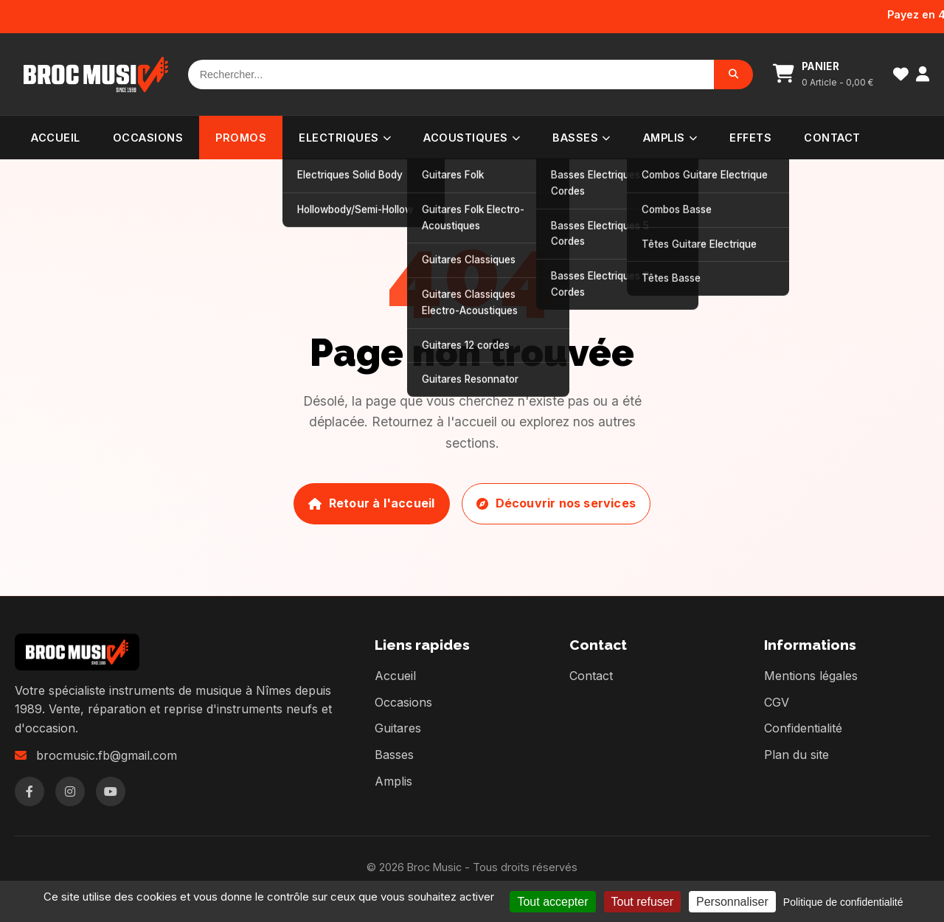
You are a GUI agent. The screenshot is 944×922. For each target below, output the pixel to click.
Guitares (398, 728)
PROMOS (240, 137)
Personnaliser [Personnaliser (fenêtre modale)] (732, 901)
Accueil (55, 137)
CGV (776, 702)
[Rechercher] (451, 74)
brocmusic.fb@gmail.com (106, 755)
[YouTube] (110, 791)
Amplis (670, 137)
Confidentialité (803, 728)
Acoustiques (471, 137)
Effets (750, 137)
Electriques (345, 137)
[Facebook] (29, 791)
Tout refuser (642, 901)
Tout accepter (552, 901)
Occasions (148, 137)
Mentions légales (811, 675)
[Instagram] (70, 791)
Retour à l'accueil (371, 503)
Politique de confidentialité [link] (843, 902)
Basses (581, 137)
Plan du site (796, 754)
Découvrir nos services (556, 503)
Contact (832, 137)
